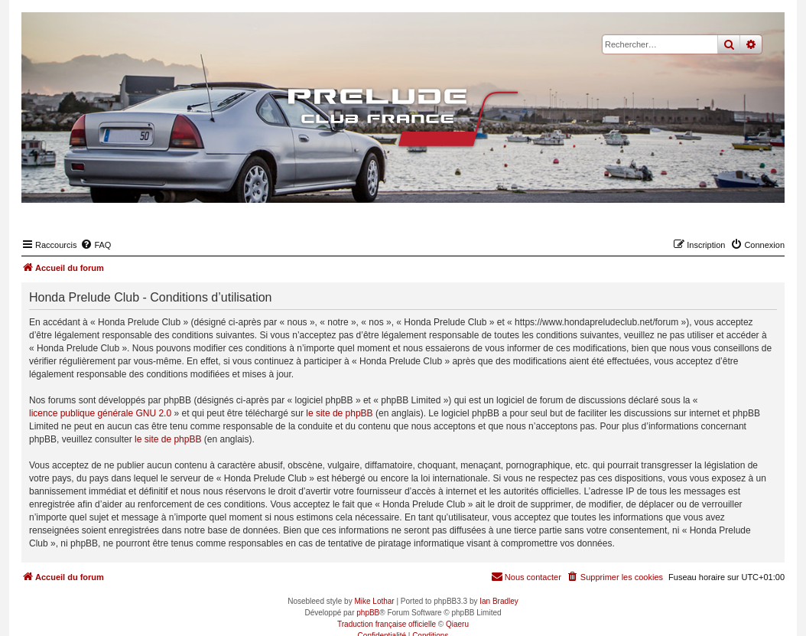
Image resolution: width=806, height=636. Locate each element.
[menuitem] (95, 245)
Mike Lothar (374, 601)
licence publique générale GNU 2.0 (100, 413)
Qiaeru (457, 624)
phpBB (367, 612)
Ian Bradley (498, 601)
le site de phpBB (339, 413)
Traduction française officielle (386, 624)
